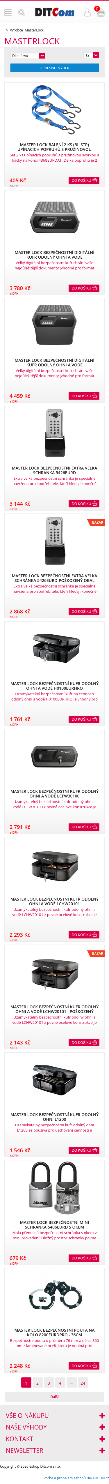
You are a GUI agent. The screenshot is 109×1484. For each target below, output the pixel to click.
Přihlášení (87, 12)
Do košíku (81, 181)
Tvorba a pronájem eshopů (64, 1478)
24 (83, 1383)
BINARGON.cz (98, 1478)
